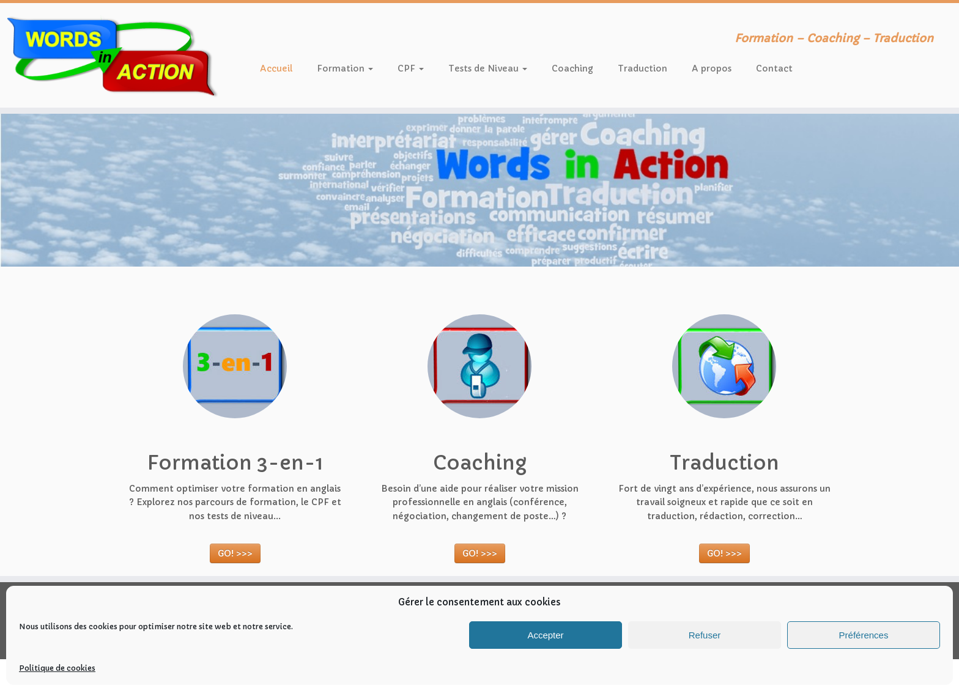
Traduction (642, 68)
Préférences (864, 635)
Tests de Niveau (487, 68)
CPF (411, 68)
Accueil (276, 68)
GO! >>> (235, 553)
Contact (774, 68)
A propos (711, 68)
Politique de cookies (57, 668)
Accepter (545, 635)
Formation (345, 68)
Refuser (705, 635)
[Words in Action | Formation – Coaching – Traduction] (110, 55)
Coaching (572, 68)
